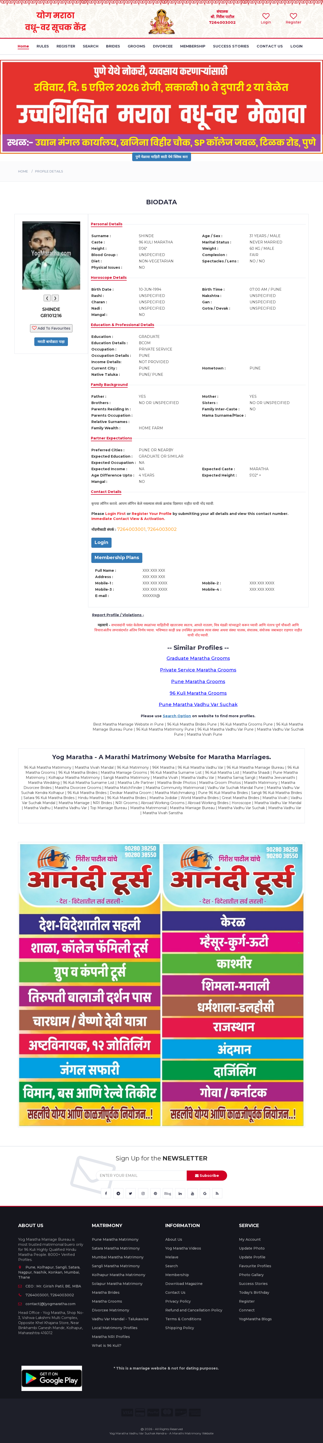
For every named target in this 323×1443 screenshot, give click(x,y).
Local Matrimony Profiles (115, 1328)
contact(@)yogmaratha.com (46, 1304)
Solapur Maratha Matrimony (117, 1283)
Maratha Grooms (107, 1301)
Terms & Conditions (183, 1319)
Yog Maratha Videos (183, 1248)
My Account (250, 1239)
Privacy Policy (178, 1301)
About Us (173, 1239)
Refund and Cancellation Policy (193, 1310)
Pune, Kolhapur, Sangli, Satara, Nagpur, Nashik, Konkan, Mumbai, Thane (49, 1272)
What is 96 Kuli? (106, 1345)
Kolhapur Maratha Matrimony (118, 1275)
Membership (177, 1275)
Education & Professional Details (122, 324)
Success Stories (253, 1283)
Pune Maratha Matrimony (115, 1239)
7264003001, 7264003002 (46, 1295)
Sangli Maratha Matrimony (116, 1266)
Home (23, 171)
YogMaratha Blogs (255, 1319)
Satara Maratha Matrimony (116, 1248)
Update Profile (252, 1257)
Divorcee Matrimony (110, 1310)
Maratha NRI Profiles (111, 1336)
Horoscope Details (109, 277)
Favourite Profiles (255, 1266)
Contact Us (175, 1292)
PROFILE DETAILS (49, 171)
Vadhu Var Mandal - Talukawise (120, 1319)
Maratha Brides (106, 1292)
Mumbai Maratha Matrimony (118, 1257)
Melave (171, 1257)
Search (171, 1266)
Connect (247, 1310)
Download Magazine (184, 1283)
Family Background (109, 384)
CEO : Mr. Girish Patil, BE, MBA (49, 1286)
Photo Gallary (251, 1275)
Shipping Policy (179, 1328)
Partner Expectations (111, 438)
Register (247, 1301)
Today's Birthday (254, 1292)
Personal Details (106, 224)
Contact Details (106, 491)
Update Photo (252, 1248)
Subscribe (207, 1175)
